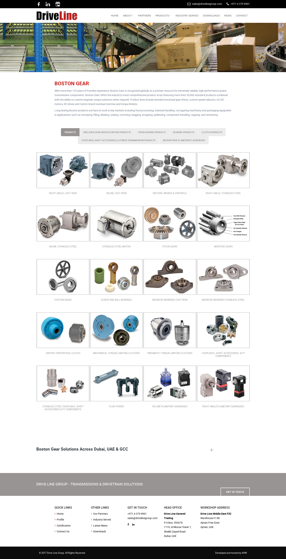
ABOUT (127, 15)
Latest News (100, 525)
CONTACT (242, 15)
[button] (124, 450)
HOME (115, 15)
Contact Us (63, 531)
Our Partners (100, 513)
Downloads (99, 531)
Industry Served (102, 519)
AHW (244, 552)
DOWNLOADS (211, 15)
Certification (64, 525)
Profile (60, 519)
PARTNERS (144, 15)
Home (60, 513)
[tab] (124, 450)
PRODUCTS (162, 15)
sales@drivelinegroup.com (207, 3)
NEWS (228, 15)
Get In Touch (235, 484)
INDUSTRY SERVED (186, 15)
